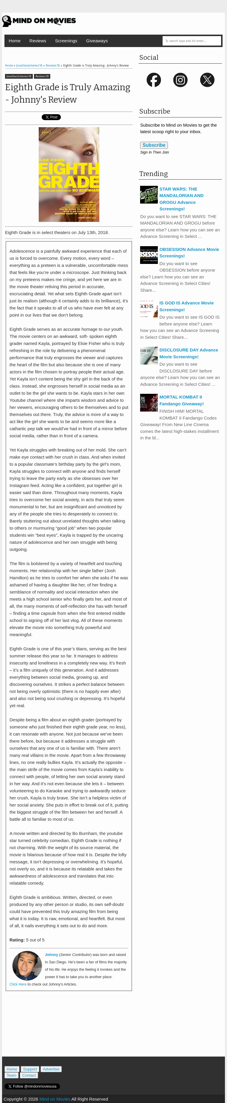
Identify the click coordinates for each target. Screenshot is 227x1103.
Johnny (51, 955)
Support (30, 1069)
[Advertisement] (74, 1030)
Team (12, 1075)
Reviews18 (42, 76)
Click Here (18, 984)
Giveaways (97, 40)
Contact (29, 1075)
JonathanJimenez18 (19, 76)
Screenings (66, 40)
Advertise (51, 1069)
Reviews (38, 40)
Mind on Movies (54, 1099)
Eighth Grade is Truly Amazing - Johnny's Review (67, 93)
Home (15, 40)
